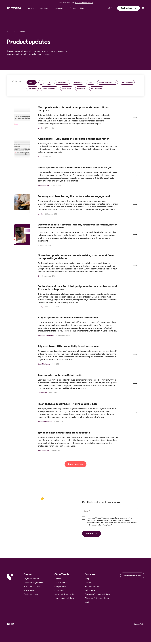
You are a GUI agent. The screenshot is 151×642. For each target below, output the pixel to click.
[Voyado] (14, 8)
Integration (78, 82)
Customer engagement (34, 582)
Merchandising (127, 82)
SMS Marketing (96, 89)
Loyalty (90, 82)
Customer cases (31, 594)
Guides (88, 582)
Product (27, 574)
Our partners (60, 586)
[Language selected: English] (111, 8)
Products (30, 8)
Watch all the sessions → (84, 2)
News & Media (61, 582)
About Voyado (62, 574)
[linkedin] (12, 624)
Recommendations (49, 89)
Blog (87, 578)
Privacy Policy (139, 624)
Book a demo (126, 8)
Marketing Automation (107, 82)
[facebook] (8, 624)
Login (87, 602)
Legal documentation (64, 598)
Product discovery (32, 586)
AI (41, 82)
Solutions (44, 8)
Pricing (73, 8)
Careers (58, 578)
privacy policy (112, 523)
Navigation (33, 89)
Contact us (59, 590)
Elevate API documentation (97, 598)
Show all (32, 82)
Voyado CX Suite (31, 578)
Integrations (29, 590)
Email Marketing (62, 82)
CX (49, 82)
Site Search (81, 89)
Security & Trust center (65, 594)
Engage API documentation (97, 594)
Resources (59, 8)
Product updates (92, 586)
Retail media (66, 89)
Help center (90, 590)
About (82, 8)
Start (8, 31)
